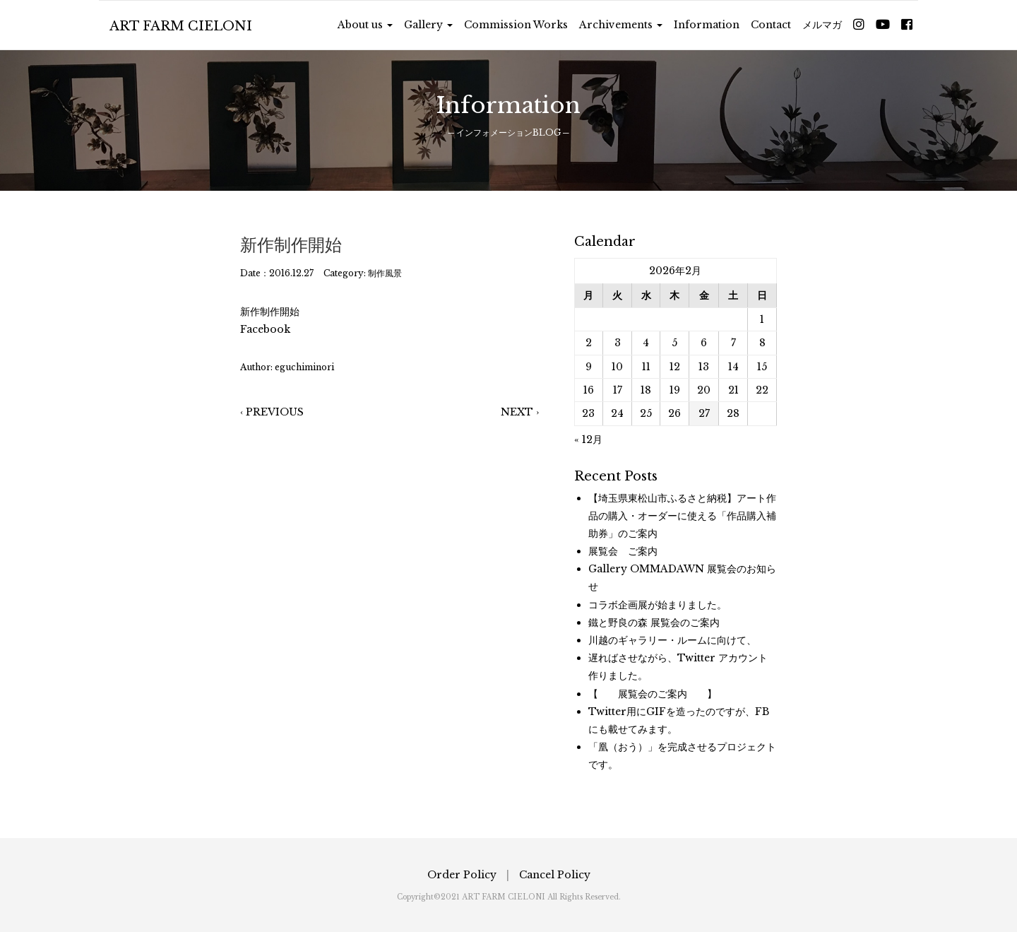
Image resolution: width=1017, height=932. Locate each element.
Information (706, 24)
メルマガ (822, 24)
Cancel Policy (554, 874)
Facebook (265, 329)
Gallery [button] (428, 24)
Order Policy (461, 874)
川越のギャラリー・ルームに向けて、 (672, 640)
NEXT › (520, 412)
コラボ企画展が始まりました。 (657, 604)
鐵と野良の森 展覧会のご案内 (654, 622)
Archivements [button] (620, 24)
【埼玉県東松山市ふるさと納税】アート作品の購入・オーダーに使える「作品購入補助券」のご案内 (682, 516)
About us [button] (365, 24)
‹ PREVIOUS (272, 412)
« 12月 (588, 439)
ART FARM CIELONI (180, 26)
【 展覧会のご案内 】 (652, 694)
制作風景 (385, 273)
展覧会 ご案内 (623, 551)
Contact (771, 24)
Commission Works (516, 24)
